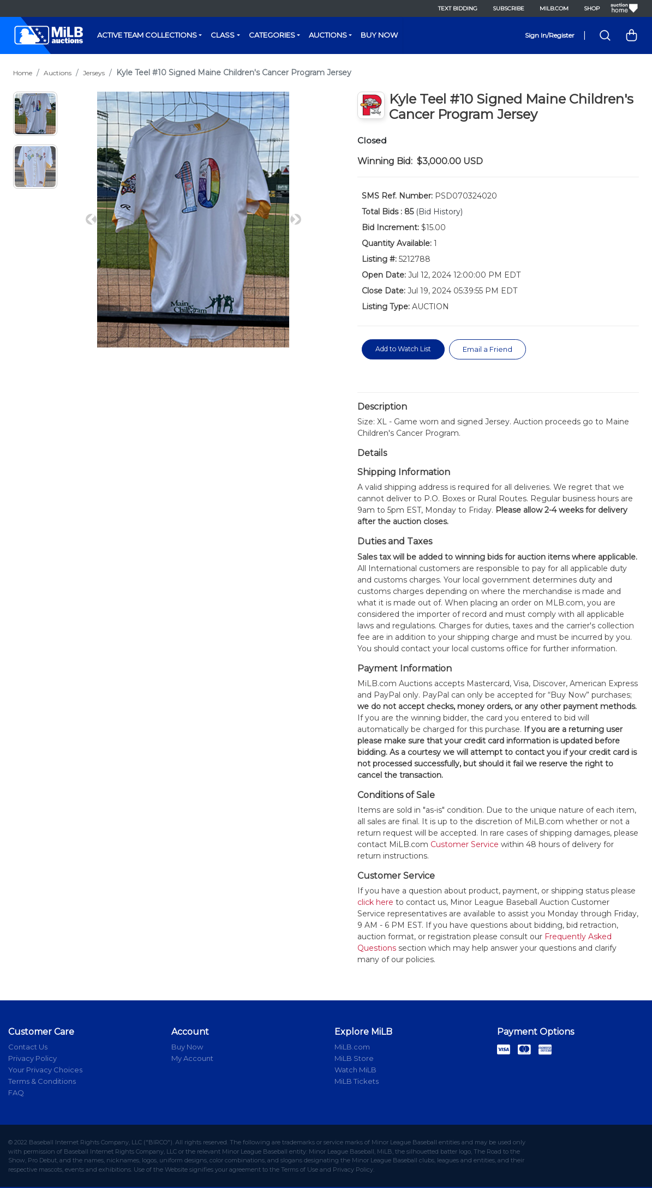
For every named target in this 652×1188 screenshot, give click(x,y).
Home (22, 73)
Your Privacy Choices (45, 1070)
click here (375, 903)
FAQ (16, 1093)
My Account (192, 1059)
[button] (91, 219)
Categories (272, 35)
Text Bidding (456, 8)
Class (223, 35)
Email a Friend (496, 350)
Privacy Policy (32, 1059)
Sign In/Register (550, 35)
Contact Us (27, 1047)
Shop (590, 8)
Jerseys (94, 73)
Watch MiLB (355, 1070)
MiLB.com (552, 8)
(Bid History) (439, 212)
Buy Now (379, 35)
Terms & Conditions (42, 1082)
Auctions (328, 35)
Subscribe (507, 8)
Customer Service (464, 845)
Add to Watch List (406, 349)
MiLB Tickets (356, 1082)
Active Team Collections (147, 35)
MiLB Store (354, 1059)
